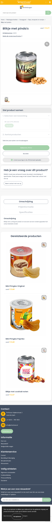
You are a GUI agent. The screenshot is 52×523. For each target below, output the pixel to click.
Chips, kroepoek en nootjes (36, 19)
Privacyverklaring (6, 477)
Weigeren (25, 516)
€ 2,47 (10, 395)
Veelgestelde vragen (7, 446)
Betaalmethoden (6, 460)
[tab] (26, 201)
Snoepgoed (22, 19)
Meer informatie (7, 516)
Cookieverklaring (6, 475)
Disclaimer (4, 480)
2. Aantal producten (12, 134)
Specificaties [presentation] (26, 212)
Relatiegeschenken (12, 19)
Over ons (3, 441)
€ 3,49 (10, 289)
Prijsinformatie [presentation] (26, 207)
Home (3, 19)
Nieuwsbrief (4, 443)
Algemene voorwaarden (8, 472)
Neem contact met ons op (13, 183)
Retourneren (4, 463)
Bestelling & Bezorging (8, 458)
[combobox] (23, 13)
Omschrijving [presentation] (26, 201)
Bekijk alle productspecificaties (12, 36)
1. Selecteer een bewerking (15, 116)
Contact (3, 455)
